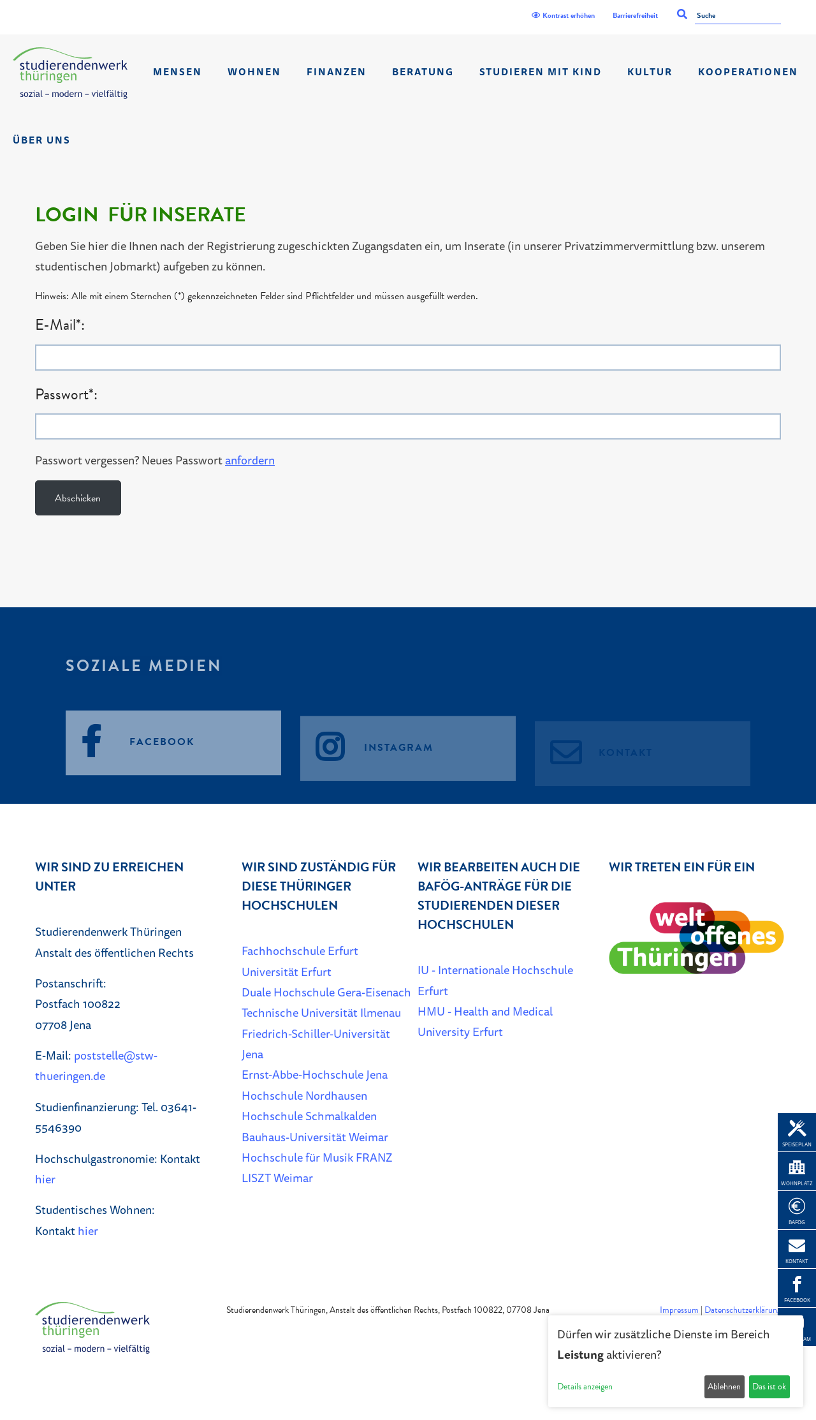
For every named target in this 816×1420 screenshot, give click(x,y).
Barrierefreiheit (635, 15)
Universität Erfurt (287, 971)
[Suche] (738, 16)
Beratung (423, 71)
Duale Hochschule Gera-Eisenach (326, 992)
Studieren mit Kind (540, 71)
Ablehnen (724, 1386)
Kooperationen (748, 71)
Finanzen (337, 71)
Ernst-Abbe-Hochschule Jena (315, 1074)
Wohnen (254, 71)
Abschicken (78, 498)
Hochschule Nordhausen (304, 1095)
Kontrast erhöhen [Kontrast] (563, 15)
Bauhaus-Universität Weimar (315, 1137)
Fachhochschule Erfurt (300, 950)
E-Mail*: (60, 324)
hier (45, 1179)
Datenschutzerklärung (742, 1310)
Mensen (177, 71)
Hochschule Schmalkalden (309, 1116)
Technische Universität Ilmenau (321, 1012)
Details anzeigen (585, 1386)
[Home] (70, 73)
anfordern (250, 460)
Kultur (650, 71)
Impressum (679, 1310)
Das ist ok (769, 1386)
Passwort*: (66, 394)
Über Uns (42, 140)
